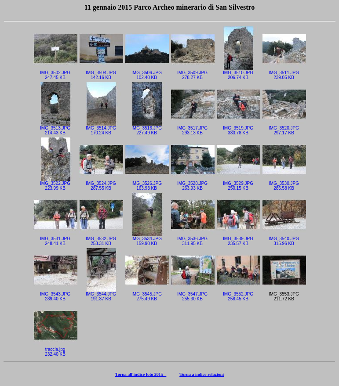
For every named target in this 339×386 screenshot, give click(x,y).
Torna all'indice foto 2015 (140, 374)
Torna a (187, 374)
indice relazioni (209, 374)
